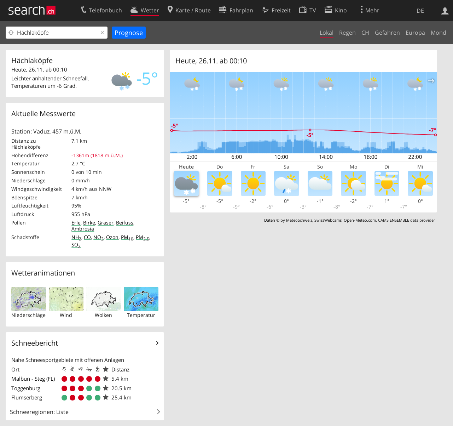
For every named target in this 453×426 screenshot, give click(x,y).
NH (76, 237)
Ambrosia (82, 228)
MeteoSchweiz (299, 220)
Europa (415, 32)
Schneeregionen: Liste (39, 412)
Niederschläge (28, 315)
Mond (438, 32)
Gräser (106, 222)
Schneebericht (34, 343)
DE (420, 11)
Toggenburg (25, 388)
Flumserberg (26, 397)
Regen (347, 32)
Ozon (112, 237)
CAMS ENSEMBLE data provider (406, 220)
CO (87, 237)
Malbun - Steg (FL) (33, 378)
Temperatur (141, 315)
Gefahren (387, 32)
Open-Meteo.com (360, 220)
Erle (76, 222)
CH (365, 32)
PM (127, 237)
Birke (89, 222)
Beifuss (124, 222)
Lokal (326, 32)
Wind (66, 315)
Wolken (103, 315)
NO (98, 237)
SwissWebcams (328, 220)
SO (76, 244)
